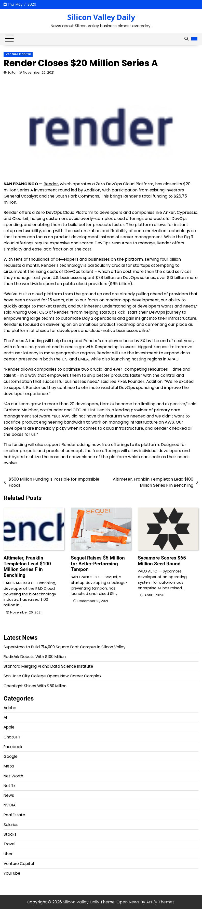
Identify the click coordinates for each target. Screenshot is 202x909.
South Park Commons (77, 196)
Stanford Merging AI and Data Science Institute (48, 666)
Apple (9, 727)
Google (11, 756)
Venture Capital (18, 54)
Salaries (11, 824)
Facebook (13, 746)
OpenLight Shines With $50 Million (35, 686)
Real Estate (14, 815)
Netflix (9, 785)
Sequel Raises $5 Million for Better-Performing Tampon (98, 563)
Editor (12, 72)
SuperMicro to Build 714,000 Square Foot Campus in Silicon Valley (65, 647)
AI (5, 717)
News (9, 795)
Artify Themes (160, 902)
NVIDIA (10, 805)
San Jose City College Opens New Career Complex (52, 676)
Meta (9, 766)
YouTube (12, 873)
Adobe (10, 707)
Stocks (10, 834)
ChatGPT (12, 737)
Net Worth (13, 776)
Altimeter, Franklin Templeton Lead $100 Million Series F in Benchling (27, 566)
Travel (9, 844)
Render (51, 184)
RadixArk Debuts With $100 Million (35, 656)
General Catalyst (21, 196)
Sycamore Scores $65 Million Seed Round (162, 561)
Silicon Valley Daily (101, 17)
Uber (8, 854)
